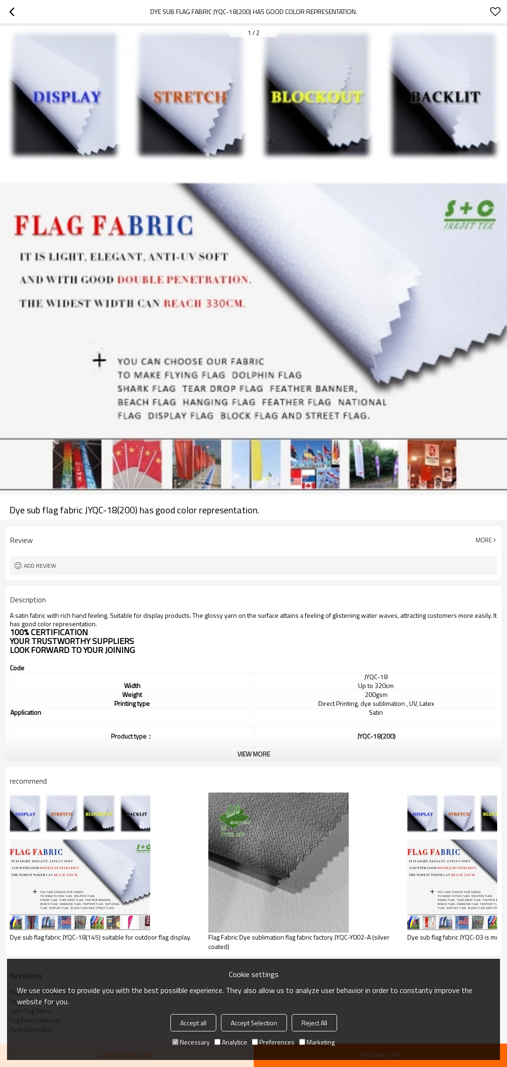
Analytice (230, 1042)
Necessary (191, 1042)
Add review (40, 565)
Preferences (273, 1042)
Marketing (317, 1042)
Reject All (314, 1023)
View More (253, 754)
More (484, 540)
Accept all (193, 1023)
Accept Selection (254, 1023)
